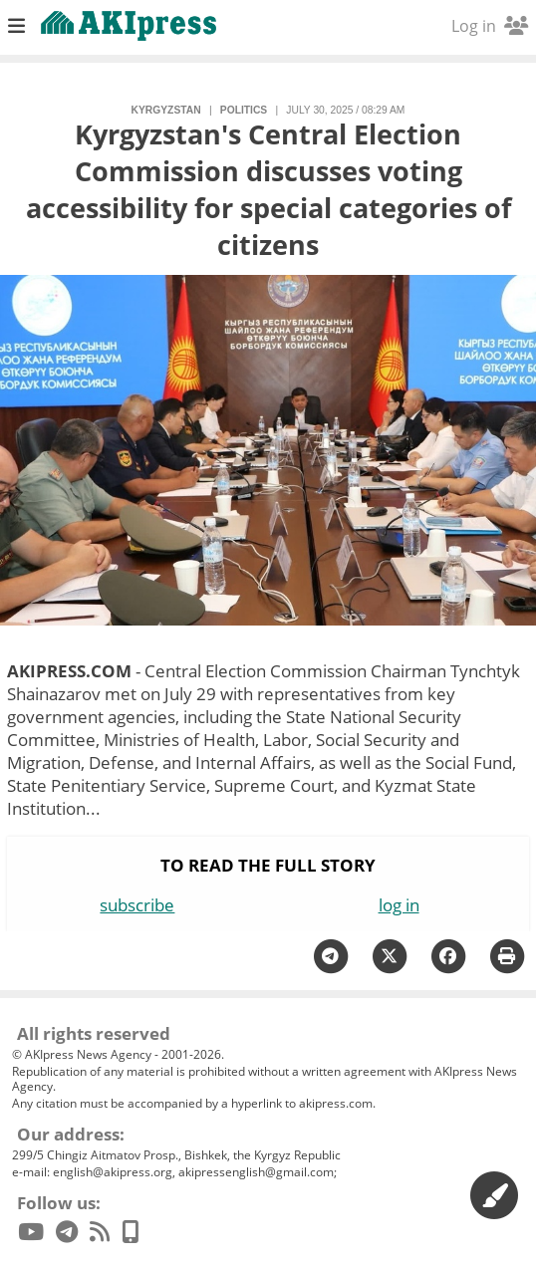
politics (243, 110)
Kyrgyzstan (166, 110)
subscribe (137, 904)
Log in (489, 26)
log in (399, 904)
